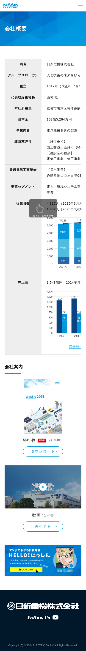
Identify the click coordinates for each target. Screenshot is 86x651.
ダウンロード (43, 451)
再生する (43, 526)
